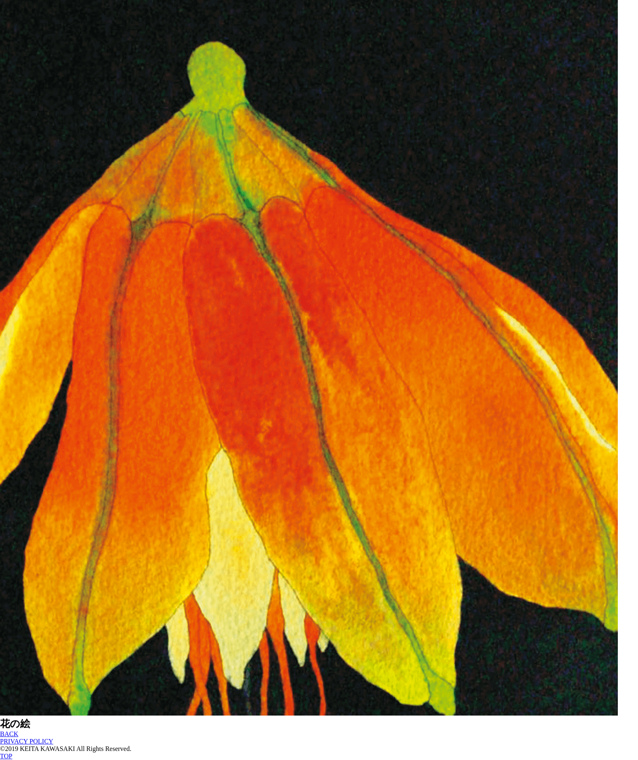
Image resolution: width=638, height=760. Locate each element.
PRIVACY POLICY (26, 741)
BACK (9, 733)
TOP (6, 756)
